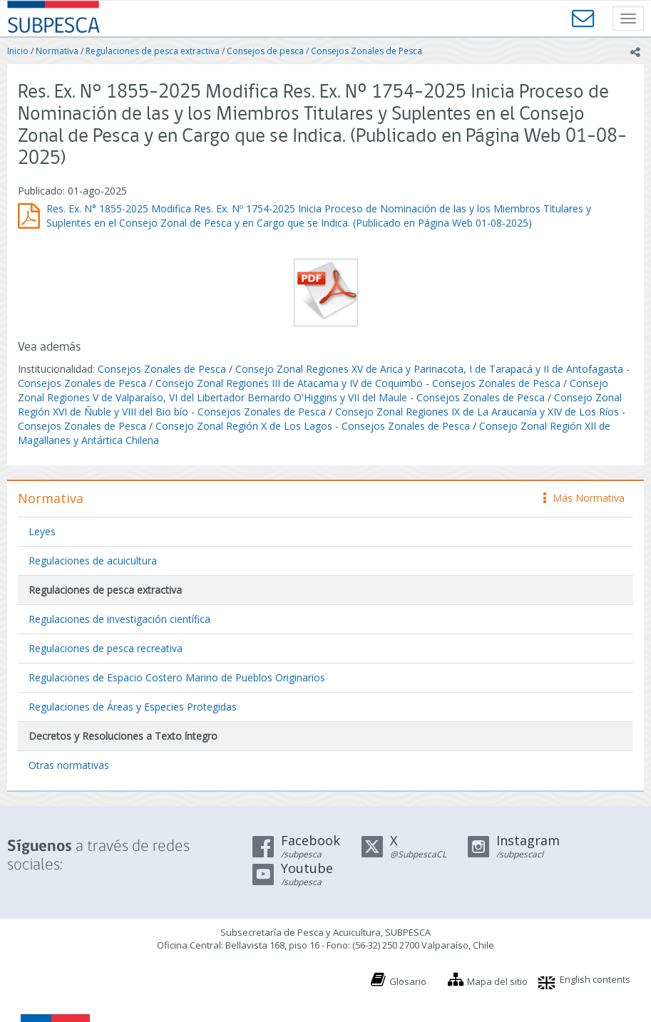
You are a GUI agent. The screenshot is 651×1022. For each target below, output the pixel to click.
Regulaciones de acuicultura (93, 560)
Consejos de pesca (265, 51)
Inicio (18, 51)
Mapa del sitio (497, 981)
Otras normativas (69, 765)
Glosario (407, 981)
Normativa (57, 51)
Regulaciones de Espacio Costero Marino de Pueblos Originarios (177, 677)
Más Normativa (584, 498)
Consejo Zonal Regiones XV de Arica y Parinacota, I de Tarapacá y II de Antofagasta (429, 369)
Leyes (42, 531)
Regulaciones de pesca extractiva (153, 51)
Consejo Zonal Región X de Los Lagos (243, 426)
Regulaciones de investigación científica (119, 619)
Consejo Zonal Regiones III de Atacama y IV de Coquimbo (289, 383)
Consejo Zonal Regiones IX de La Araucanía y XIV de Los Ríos (477, 411)
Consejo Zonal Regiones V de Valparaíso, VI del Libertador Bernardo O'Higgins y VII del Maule (313, 390)
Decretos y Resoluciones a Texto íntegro (123, 736)
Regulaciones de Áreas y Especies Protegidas (133, 706)
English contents (595, 979)
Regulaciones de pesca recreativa (106, 648)
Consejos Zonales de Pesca (366, 51)
